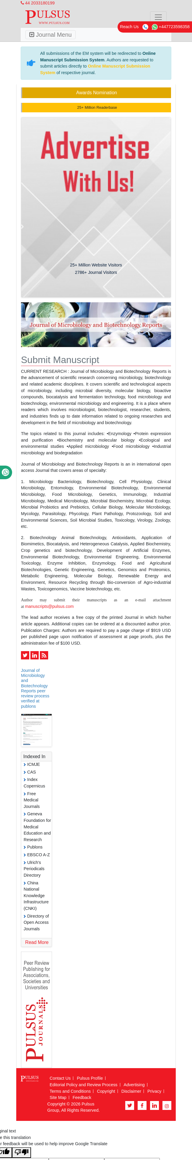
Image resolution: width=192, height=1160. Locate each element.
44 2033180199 (38, 3)
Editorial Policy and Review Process (84, 1084)
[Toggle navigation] (158, 17)
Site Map (58, 1097)
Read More (36, 942)
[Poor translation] (21, 1152)
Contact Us (60, 1078)
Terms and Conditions (70, 1091)
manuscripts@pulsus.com (49, 606)
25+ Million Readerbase (96, 107)
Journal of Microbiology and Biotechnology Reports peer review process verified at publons (35, 688)
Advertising (134, 1084)
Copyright (106, 1091)
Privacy (154, 1091)
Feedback (82, 1097)
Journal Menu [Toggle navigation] (50, 34)
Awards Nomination (96, 92)
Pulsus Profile (90, 1078)
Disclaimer (131, 1091)
